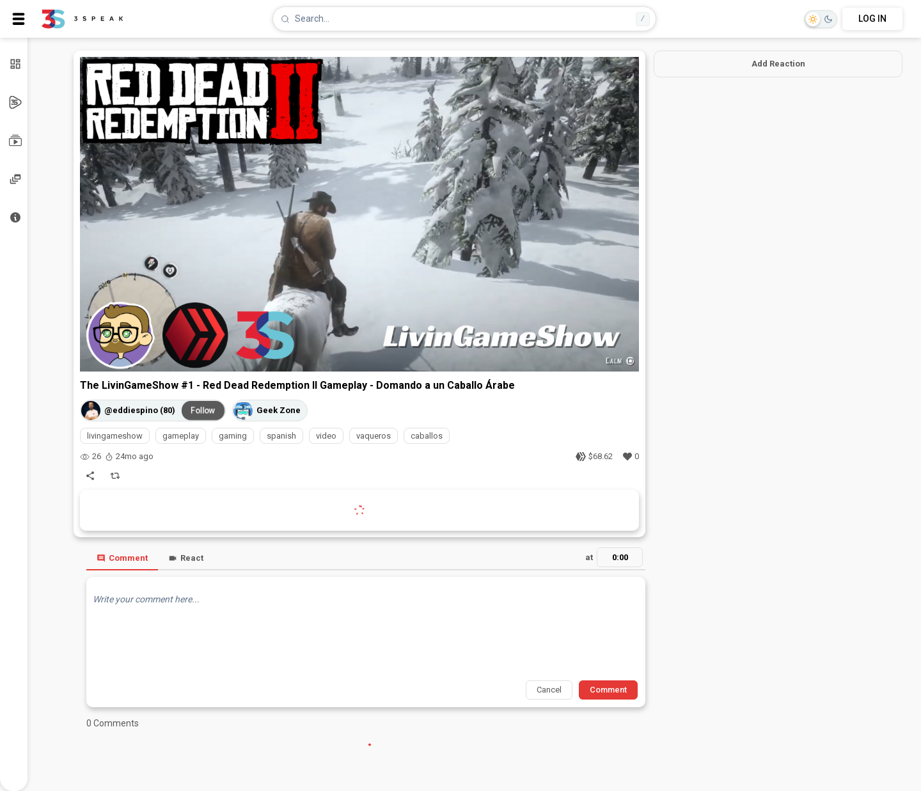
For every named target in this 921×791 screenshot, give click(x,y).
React (185, 558)
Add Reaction (778, 63)
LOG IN (872, 18)
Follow (203, 410)
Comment (122, 558)
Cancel (549, 689)
